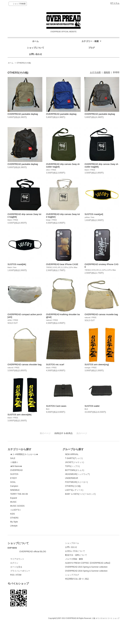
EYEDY (13, 478)
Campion (14, 486)
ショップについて (35, 47)
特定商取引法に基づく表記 (77, 579)
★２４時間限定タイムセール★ (24, 454)
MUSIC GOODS (17, 506)
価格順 (107, 72)
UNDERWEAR (71, 478)
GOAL (13, 482)
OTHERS (14, 518)
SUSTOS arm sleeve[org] (97, 364)
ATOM (18, 575)
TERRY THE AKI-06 (19, 494)
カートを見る (16, 567)
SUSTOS (14, 474)
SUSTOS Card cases (56, 406)
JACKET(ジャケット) (74, 462)
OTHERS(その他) (24, 63)
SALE (12, 458)
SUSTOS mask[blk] (17, 264)
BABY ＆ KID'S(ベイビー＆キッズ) (80, 494)
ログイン (14, 563)
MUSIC (13, 502)
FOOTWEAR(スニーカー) (76, 482)
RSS (12, 575)
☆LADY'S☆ (15, 510)
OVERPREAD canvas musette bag (101, 314)
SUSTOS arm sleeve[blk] (19, 414)
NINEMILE (15, 490)
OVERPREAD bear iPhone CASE (62, 264)
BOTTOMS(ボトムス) (74, 470)
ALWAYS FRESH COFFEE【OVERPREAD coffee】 (88, 563)
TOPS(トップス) (72, 466)
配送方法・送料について (76, 555)
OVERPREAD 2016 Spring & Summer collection (86, 571)
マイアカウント (17, 559)
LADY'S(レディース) (74, 490)
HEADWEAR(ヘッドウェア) (77, 474)
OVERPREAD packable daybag (23, 114)
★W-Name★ (16, 466)
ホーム (35, 41)
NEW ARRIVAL (72, 454)
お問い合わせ (35, 54)
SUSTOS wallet (92, 406)
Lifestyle (14, 526)
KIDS (12, 514)
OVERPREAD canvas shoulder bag (25, 364)
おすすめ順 (95, 72)
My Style (14, 522)
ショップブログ (72, 575)
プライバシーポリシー (20, 571)
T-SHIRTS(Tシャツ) (74, 458)
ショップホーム (72, 543)
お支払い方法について (75, 551)
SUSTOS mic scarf (55, 364)
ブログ (91, 47)
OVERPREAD (16, 470)
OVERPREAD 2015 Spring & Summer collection (86, 567)
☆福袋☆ (14, 462)
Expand (13, 498)
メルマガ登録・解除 (74, 559)
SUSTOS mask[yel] (94, 214)
